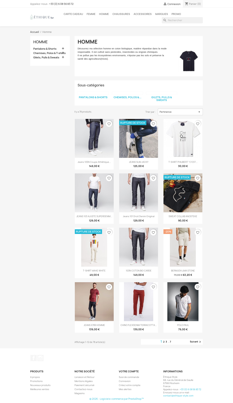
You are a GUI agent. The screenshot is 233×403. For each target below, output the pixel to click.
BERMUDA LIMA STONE (183, 270)
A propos (35, 377)
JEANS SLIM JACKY (138, 161)
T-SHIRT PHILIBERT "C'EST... (183, 161)
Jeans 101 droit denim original (138, 216)
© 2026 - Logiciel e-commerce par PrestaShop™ (116, 399)
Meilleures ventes (39, 389)
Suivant (196, 342)
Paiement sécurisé (84, 385)
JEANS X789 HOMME (94, 325)
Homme (104, 14)
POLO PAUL (183, 325)
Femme (91, 14)
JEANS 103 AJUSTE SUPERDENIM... (94, 216)
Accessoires (143, 14)
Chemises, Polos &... (127, 97)
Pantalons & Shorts (44, 48)
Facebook (33, 358)
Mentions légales (84, 381)
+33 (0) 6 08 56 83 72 (61, 4)
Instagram (40, 358)
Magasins (80, 393)
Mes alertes (125, 389)
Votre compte (129, 371)
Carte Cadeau (73, 14)
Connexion (125, 381)
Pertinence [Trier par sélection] (180, 112)
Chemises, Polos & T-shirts (49, 53)
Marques (161, 14)
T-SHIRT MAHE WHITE (94, 270)
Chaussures (121, 14)
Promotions (36, 381)
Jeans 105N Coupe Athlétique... (94, 161)
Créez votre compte (129, 385)
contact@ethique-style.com (178, 395)
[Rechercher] (182, 20)
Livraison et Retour (85, 377)
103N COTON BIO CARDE (138, 270)
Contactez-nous (83, 389)
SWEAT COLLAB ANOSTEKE (183, 216)
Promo (176, 14)
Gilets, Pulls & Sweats (46, 57)
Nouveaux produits (40, 385)
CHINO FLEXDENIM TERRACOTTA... (139, 325)
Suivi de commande (129, 377)
